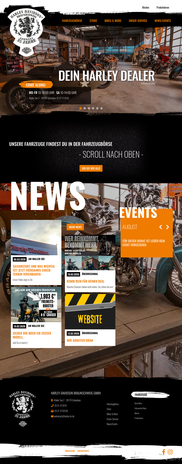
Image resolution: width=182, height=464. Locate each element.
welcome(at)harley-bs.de (62, 416)
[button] (13, 69)
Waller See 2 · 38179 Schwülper (66, 400)
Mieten (145, 7)
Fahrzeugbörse (72, 20)
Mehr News (75, 227)
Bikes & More (113, 20)
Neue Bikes (138, 403)
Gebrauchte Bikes (140, 408)
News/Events (163, 20)
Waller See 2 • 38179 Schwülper (42, 98)
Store (93, 20)
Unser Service (138, 20)
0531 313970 (63, 98)
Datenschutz (83, 450)
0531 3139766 (59, 411)
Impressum (70, 450)
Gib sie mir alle (91, 168)
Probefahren (163, 7)
